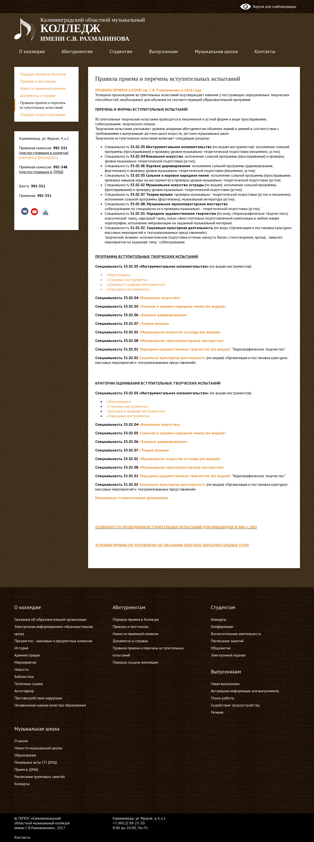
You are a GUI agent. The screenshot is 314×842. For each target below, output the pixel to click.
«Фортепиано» (119, 274)
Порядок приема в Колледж (43, 74)
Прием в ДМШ (26, 769)
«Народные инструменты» (128, 415)
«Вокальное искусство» (159, 297)
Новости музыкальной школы (38, 748)
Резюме (217, 712)
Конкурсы (218, 619)
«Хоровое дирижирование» (163, 314)
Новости (21, 669)
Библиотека (24, 676)
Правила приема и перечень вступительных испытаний (43, 105)
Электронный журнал (228, 655)
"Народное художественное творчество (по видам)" (185, 349)
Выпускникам (163, 51)
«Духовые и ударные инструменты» (136, 411)
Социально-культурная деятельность (172, 357)
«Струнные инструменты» (127, 406)
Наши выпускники (225, 683)
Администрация (27, 655)
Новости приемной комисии (43, 88)
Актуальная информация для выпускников (245, 690)
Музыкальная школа (216, 51)
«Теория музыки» (154, 323)
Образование (25, 755)
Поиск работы (222, 698)
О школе (21, 740)
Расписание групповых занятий (39, 776)
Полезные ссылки (28, 683)
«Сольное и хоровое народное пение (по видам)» (182, 306)
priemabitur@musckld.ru (38, 157)
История (21, 648)
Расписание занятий (227, 640)
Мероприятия (25, 662)
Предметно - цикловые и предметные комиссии (53, 640)
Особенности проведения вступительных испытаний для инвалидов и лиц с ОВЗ (176, 527)
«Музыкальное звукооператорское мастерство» (181, 340)
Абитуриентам (77, 51)
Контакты (264, 51)
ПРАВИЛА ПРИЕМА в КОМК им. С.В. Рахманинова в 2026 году (148, 90)
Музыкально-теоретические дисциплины (131, 497)
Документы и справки (37, 95)
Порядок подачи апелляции (42, 114)
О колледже (32, 51)
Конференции (222, 626)
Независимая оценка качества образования (50, 705)
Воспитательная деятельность (236, 633)
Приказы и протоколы (38, 81)
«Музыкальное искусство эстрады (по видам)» (180, 332)
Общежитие (221, 648)
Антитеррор (24, 690)
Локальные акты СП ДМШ (35, 762)
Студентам (121, 51)
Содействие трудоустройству (235, 705)
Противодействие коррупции (38, 698)
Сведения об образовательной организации (50, 619)
